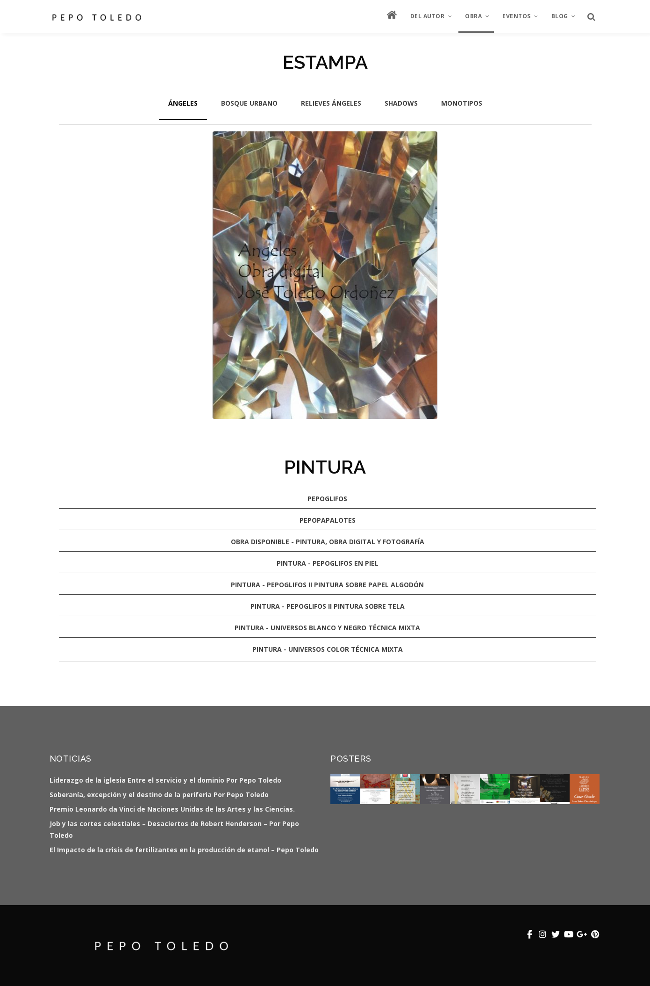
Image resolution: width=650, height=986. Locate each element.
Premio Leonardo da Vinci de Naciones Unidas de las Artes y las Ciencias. (172, 809)
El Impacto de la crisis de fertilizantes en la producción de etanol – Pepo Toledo (184, 849)
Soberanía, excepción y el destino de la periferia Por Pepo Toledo (159, 794)
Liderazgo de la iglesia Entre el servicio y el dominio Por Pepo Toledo (165, 780)
